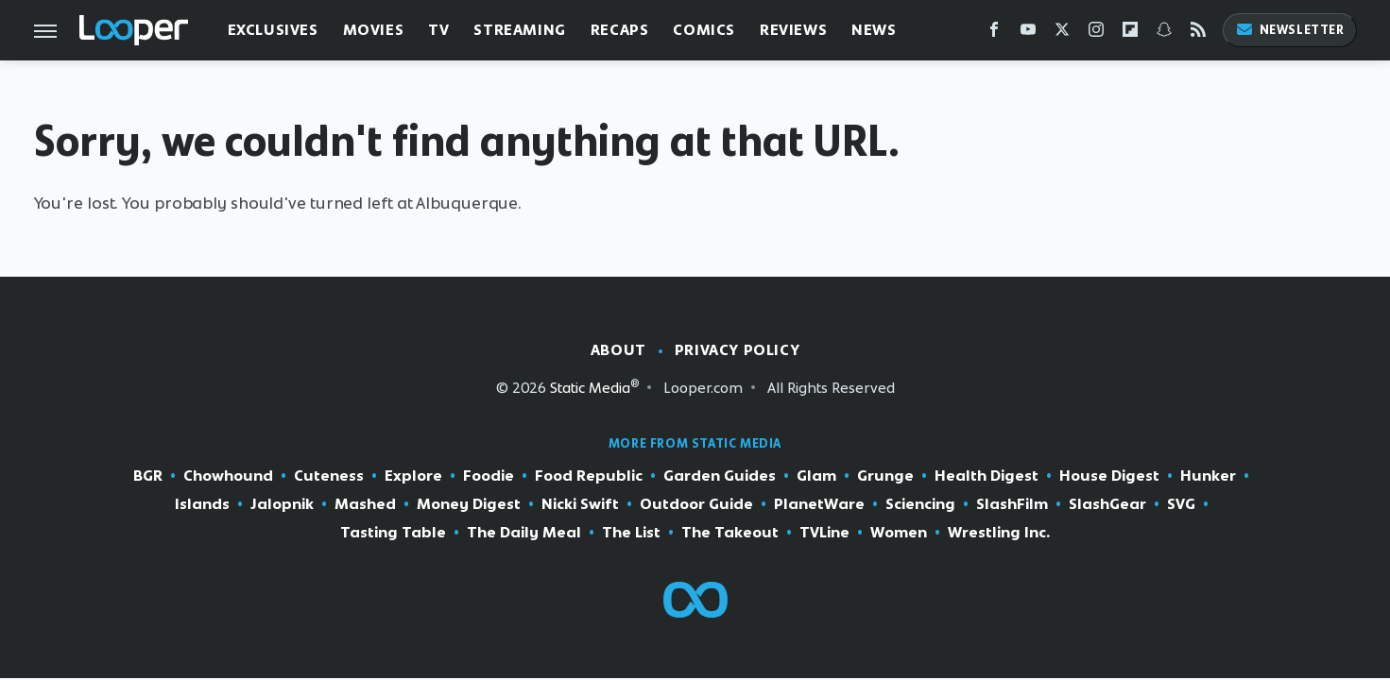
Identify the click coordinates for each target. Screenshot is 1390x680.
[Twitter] (1062, 33)
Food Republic (589, 476)
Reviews (793, 30)
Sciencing (920, 504)
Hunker (1208, 476)
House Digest (1109, 476)
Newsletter (1290, 30)
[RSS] (1198, 33)
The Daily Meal (524, 532)
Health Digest (986, 476)
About (618, 350)
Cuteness (329, 476)
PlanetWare (819, 504)
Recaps (620, 30)
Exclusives (273, 30)
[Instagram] (1096, 33)
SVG (1181, 504)
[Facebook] (994, 33)
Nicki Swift (580, 504)
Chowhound (228, 476)
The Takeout (730, 532)
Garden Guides (719, 476)
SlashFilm (1012, 504)
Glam (816, 476)
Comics (704, 30)
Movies (373, 30)
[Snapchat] (1164, 33)
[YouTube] (1028, 33)
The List (631, 532)
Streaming (519, 30)
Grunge (885, 476)
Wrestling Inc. (999, 532)
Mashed (365, 504)
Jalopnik (282, 504)
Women (898, 532)
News (873, 30)
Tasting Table (393, 532)
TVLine (824, 532)
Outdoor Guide (696, 504)
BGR (148, 476)
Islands (202, 504)
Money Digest (469, 504)
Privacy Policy (737, 350)
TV (438, 30)
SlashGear (1107, 504)
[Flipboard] (1130, 33)
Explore (413, 476)
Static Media (590, 388)
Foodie (488, 476)
